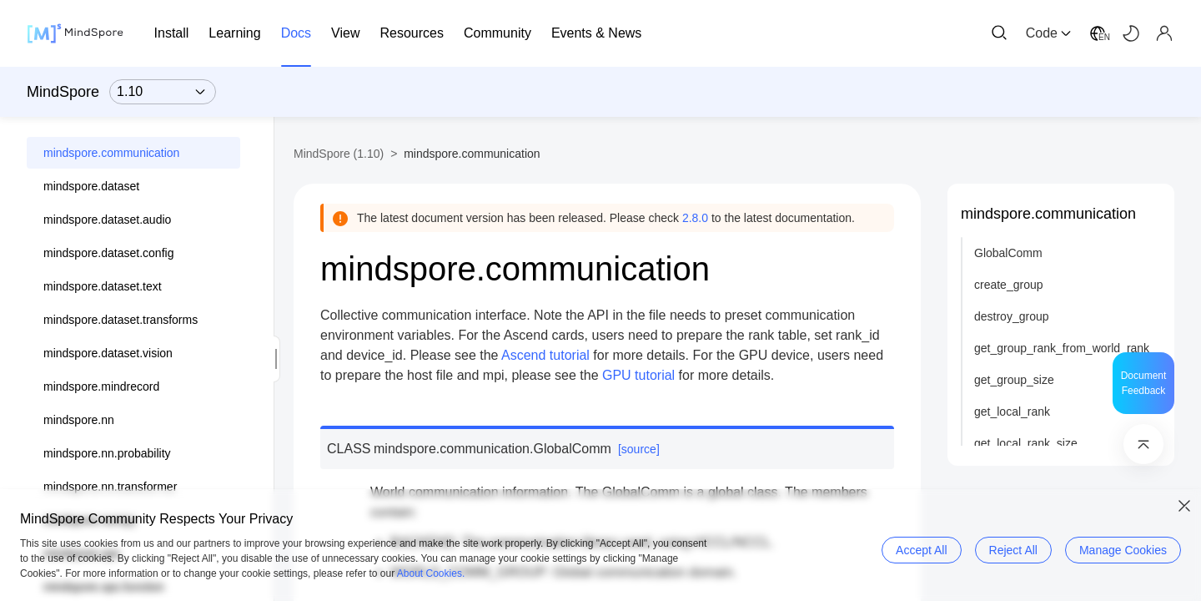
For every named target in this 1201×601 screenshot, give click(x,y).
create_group (1008, 284)
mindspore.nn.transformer (110, 486)
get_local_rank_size (1026, 443)
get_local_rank (1012, 411)
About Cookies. (431, 573)
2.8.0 (695, 218)
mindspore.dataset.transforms (120, 319)
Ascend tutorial (545, 355)
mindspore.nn (78, 420)
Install (171, 33)
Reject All (1013, 550)
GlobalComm (1008, 253)
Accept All (921, 550)
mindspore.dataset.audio (107, 219)
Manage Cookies (1123, 550)
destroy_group (1011, 316)
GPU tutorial (638, 375)
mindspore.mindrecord (101, 386)
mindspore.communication (111, 152)
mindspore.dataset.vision (108, 353)
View (345, 33)
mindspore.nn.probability (107, 453)
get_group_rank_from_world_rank (1061, 348)
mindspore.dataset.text (102, 286)
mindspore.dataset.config (108, 253)
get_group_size (1014, 379)
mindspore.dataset (91, 186)
